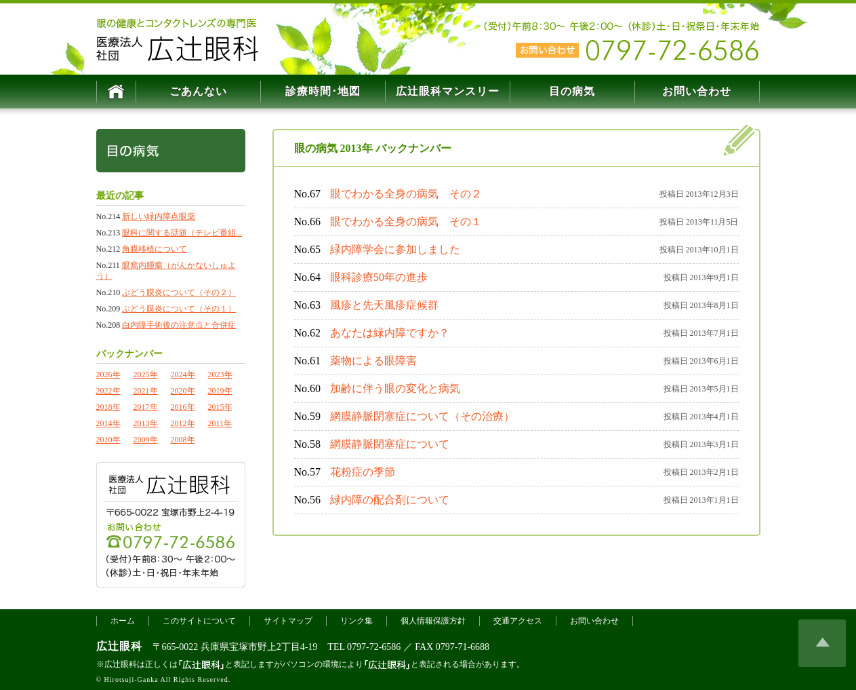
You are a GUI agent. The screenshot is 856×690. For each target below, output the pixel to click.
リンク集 (356, 641)
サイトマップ (288, 641)
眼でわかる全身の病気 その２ (406, 193)
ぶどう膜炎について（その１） (179, 308)
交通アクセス (517, 641)
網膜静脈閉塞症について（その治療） (422, 416)
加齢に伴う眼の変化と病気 (395, 388)
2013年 (146, 423)
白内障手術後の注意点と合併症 (179, 325)
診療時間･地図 (323, 91)
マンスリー (448, 91)
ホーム (122, 641)
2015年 (220, 407)
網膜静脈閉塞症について (389, 444)
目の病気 (572, 91)
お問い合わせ (696, 91)
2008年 (183, 439)
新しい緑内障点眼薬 (158, 216)
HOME (116, 91)
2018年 (108, 407)
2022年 (108, 391)
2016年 (183, 407)
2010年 (108, 439)
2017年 (146, 407)
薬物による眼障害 (373, 360)
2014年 (108, 423)
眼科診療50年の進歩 (379, 277)
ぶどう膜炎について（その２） (179, 292)
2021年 (146, 391)
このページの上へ (822, 663)
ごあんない (198, 91)
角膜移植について (154, 249)
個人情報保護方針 (433, 641)
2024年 (183, 374)
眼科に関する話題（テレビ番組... (182, 232)
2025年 (146, 374)
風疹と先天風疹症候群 (384, 305)
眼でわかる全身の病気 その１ (406, 221)
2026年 (108, 374)
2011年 (220, 423)
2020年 (183, 391)
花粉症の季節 (362, 472)
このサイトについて (199, 641)
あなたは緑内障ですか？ (389, 333)
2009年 (146, 439)
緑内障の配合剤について (389, 499)
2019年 (220, 391)
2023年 (220, 374)
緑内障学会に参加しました (395, 249)
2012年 (183, 423)
